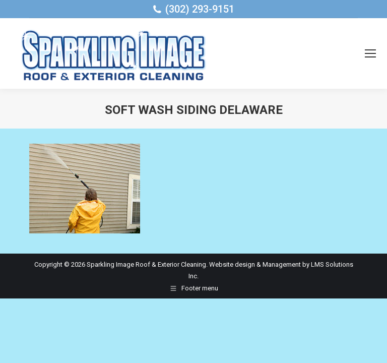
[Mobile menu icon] (370, 53)
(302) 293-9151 (199, 9)
